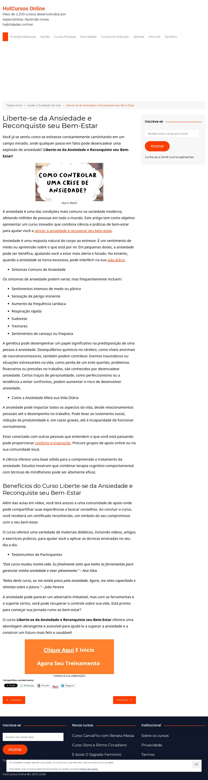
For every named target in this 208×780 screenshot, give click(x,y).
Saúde (45, 36)
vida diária (116, 259)
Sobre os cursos (155, 736)
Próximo (124, 700)
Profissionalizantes (23, 36)
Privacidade (151, 745)
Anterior (14, 700)
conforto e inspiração (53, 442)
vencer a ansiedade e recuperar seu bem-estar (72, 230)
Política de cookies (88, 769)
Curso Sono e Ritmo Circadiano (99, 745)
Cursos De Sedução (115, 36)
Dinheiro (171, 36)
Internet (154, 36)
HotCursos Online (24, 8)
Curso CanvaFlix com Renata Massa (103, 736)
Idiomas (138, 36)
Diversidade (88, 36)
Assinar (157, 146)
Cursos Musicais (65, 36)
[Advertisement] (104, 71)
